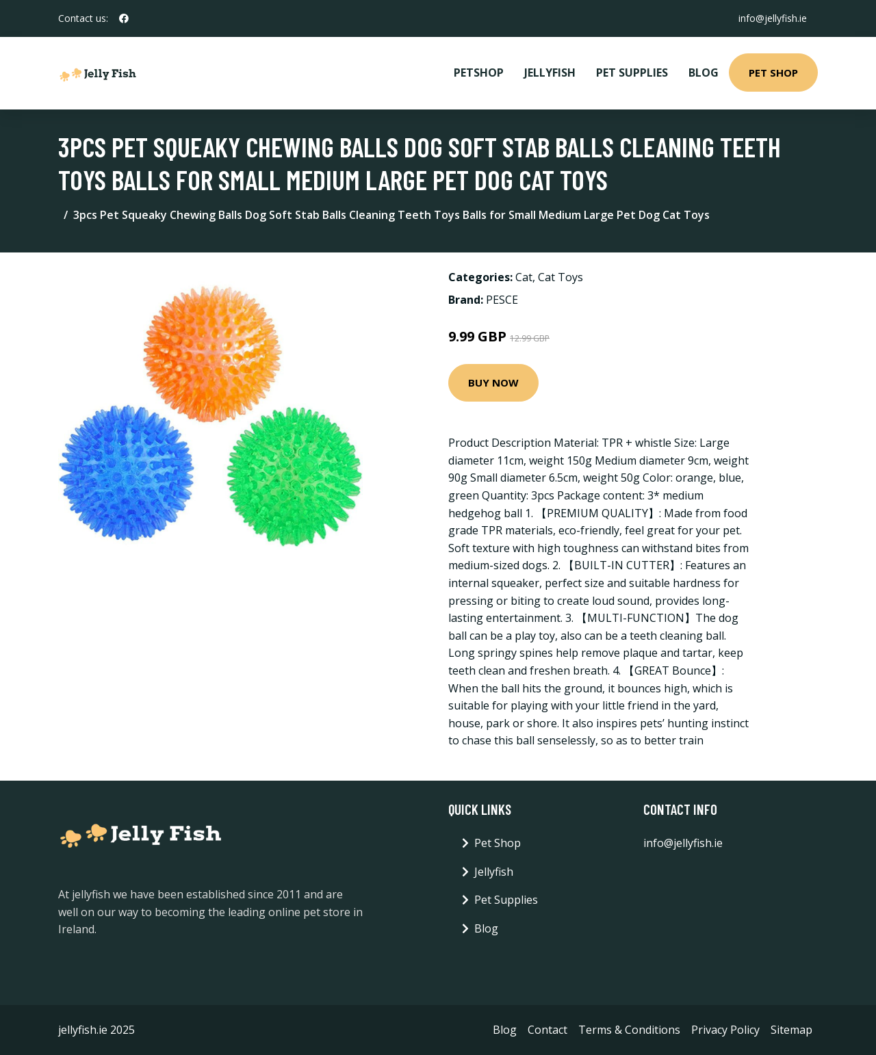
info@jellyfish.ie (772, 18)
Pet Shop (773, 72)
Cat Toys (560, 277)
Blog (703, 72)
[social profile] (124, 18)
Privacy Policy (725, 1029)
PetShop (479, 72)
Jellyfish (550, 72)
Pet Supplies (632, 72)
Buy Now (493, 382)
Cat (523, 277)
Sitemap (791, 1029)
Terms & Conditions (629, 1029)
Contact (547, 1029)
